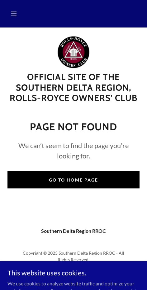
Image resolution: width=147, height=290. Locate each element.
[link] (73, 52)
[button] (13, 14)
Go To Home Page (73, 179)
